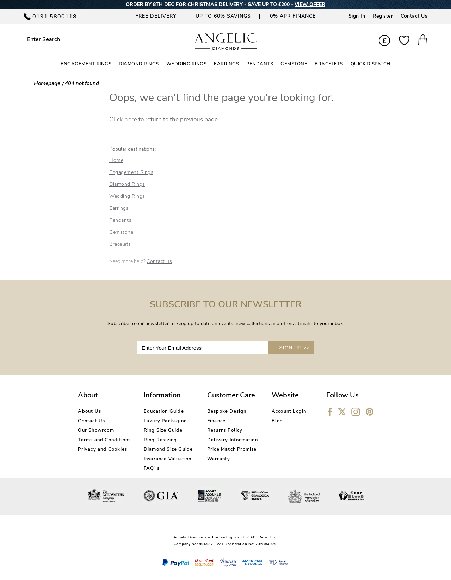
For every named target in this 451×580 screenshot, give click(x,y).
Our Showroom (96, 430)
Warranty (218, 459)
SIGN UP (294, 348)
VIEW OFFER (310, 4)
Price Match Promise (232, 449)
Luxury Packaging (165, 421)
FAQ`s (152, 468)
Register (383, 16)
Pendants (120, 220)
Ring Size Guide (163, 430)
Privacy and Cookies (102, 449)
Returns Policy (225, 430)
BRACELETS (329, 64)
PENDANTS (259, 64)
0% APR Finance (293, 16)
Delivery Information (232, 440)
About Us (89, 411)
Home (116, 160)
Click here (123, 119)
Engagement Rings (131, 172)
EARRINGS (226, 64)
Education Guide (164, 411)
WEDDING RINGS (186, 64)
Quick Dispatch (370, 64)
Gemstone (121, 232)
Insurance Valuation (168, 459)
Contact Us (414, 16)
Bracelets (120, 244)
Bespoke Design (227, 411)
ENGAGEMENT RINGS (86, 64)
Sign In (356, 16)
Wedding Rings (127, 196)
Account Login (289, 411)
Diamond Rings (127, 184)
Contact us (159, 261)
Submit (86, 39)
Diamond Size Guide (168, 449)
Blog (277, 421)
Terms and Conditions (104, 440)
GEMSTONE (293, 64)
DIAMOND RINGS (139, 64)
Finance (216, 421)
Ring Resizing (160, 440)
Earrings (119, 208)
